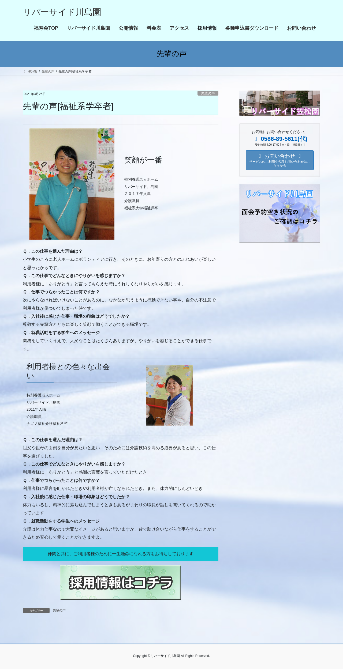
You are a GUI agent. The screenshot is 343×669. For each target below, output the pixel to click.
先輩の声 (208, 93)
